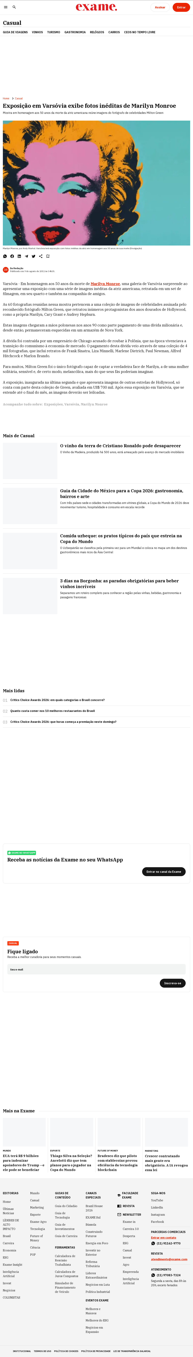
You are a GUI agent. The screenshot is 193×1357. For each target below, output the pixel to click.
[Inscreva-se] (173, 983)
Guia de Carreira (66, 1236)
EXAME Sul (93, 1217)
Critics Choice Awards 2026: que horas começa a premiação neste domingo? (63, 722)
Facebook (157, 1222)
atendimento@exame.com (169, 1259)
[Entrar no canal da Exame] (164, 871)
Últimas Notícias (8, 1211)
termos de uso (42, 1351)
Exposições (53, 404)
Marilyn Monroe (105, 283)
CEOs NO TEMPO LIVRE (139, 32)
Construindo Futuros (94, 1234)
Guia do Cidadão (66, 1206)
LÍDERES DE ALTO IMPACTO (11, 1225)
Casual (12, 22)
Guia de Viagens (15, 32)
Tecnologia (37, 1229)
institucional (22, 1351)
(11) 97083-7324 (169, 1275)
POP (33, 1254)
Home (6, 98)
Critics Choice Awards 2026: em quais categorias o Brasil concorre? (57, 700)
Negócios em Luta (98, 1284)
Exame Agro (38, 1222)
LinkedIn (157, 1207)
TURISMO (53, 32)
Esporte (35, 1214)
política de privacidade (96, 1351)
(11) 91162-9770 (169, 1243)
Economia (9, 1250)
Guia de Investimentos (64, 1227)
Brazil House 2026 (94, 1208)
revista (129, 1206)
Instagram (158, 1214)
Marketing (37, 1207)
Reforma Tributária (93, 1264)
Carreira (8, 1243)
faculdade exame (130, 1195)
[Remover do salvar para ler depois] (48, 256)
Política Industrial (98, 1292)
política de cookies (66, 1351)
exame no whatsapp (21, 852)
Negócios (9, 1290)
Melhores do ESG (97, 1320)
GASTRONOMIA (75, 32)
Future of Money (36, 1238)
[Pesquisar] (14, 7)
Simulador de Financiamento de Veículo (65, 1287)
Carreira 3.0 (131, 1229)
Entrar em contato (163, 1237)
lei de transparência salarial (132, 1351)
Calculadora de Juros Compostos (66, 1274)
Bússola (91, 1224)
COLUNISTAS (11, 1297)
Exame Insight (12, 1264)
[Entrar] (181, 7)
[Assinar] (160, 7)
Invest (7, 1283)
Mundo (34, 1193)
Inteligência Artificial (11, 1274)
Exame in (129, 1222)
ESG (5, 1257)
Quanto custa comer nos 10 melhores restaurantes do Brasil (52, 711)
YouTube (157, 1200)
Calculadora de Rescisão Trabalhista (65, 1260)
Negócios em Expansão (94, 1330)
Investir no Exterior (93, 1252)
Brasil (7, 1236)
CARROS (114, 32)
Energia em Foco (97, 1243)
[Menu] (6, 7)
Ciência (35, 1247)
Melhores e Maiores (93, 1311)
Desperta (129, 1236)
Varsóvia (71, 404)
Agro (126, 1264)
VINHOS (37, 32)
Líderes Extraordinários (96, 1275)
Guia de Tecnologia (62, 1215)
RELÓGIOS (97, 32)
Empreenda (131, 1272)
